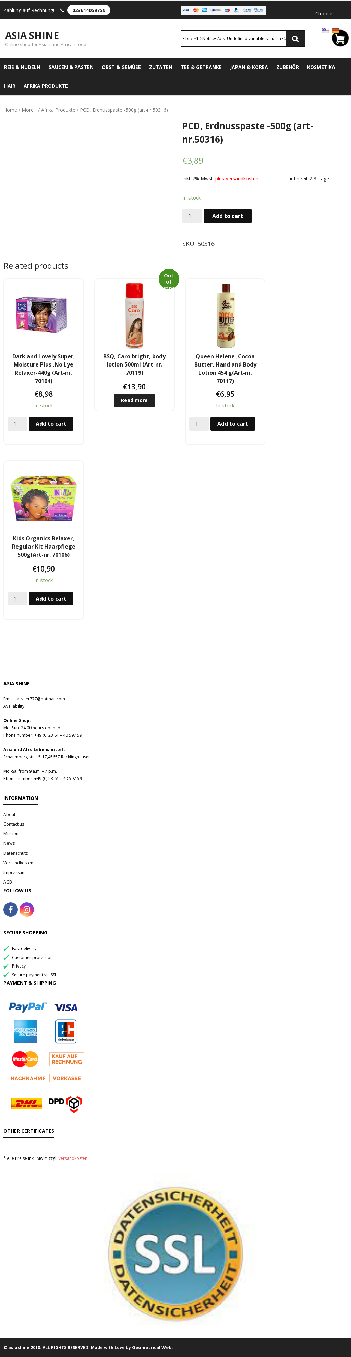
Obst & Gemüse (121, 67)
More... (29, 110)
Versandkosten (18, 863)
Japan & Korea (249, 67)
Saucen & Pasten (71, 67)
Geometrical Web (152, 1347)
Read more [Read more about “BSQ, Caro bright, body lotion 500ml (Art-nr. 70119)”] (134, 400)
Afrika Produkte (46, 86)
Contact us (13, 824)
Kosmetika (321, 67)
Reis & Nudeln (22, 67)
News (9, 843)
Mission (11, 834)
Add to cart (227, 216)
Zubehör (287, 67)
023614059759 (88, 10)
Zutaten (160, 67)
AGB (7, 882)
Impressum (14, 872)
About (9, 814)
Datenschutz (15, 853)
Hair (9, 86)
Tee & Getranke (201, 67)
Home (10, 110)
